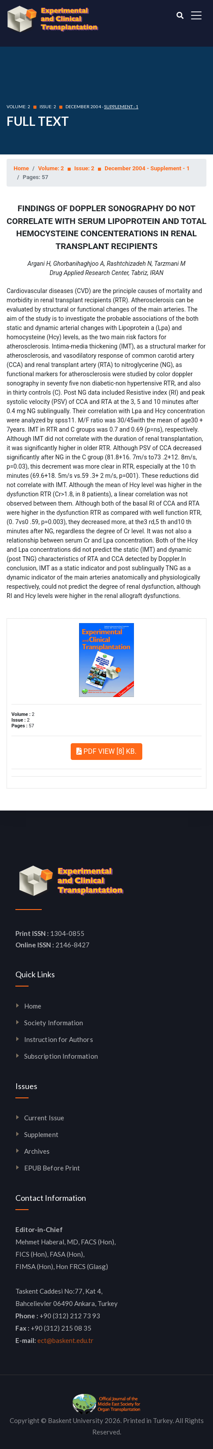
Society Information (53, 1023)
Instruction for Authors (58, 1039)
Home (21, 168)
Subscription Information (61, 1056)
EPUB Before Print (52, 1168)
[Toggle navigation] (196, 15)
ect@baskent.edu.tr (65, 1340)
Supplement (41, 1134)
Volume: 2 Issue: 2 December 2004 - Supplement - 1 (114, 168)
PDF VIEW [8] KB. (106, 751)
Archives (37, 1151)
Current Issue (44, 1118)
